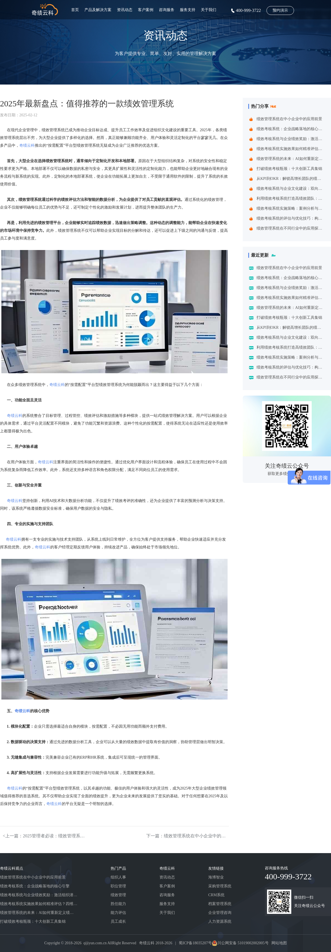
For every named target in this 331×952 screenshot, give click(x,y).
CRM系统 (216, 895)
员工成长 (118, 921)
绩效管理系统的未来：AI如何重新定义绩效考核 (291, 159)
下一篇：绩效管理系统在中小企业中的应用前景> (187, 835)
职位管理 (118, 886)
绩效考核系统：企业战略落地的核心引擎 (291, 129)
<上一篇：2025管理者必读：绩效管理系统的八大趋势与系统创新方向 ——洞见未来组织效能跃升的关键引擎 (44, 835)
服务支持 (187, 10)
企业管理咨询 (219, 913)
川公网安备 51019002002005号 (243, 943)
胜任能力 (118, 904)
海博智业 (216, 877)
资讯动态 (124, 10)
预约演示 (280, 10)
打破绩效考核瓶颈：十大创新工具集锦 (289, 169)
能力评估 (118, 913)
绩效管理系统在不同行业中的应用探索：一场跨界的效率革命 (291, 228)
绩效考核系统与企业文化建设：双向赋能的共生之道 (291, 188)
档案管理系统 (219, 904)
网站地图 (279, 943)
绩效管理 (118, 895)
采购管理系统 (219, 886)
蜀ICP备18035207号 (195, 943)
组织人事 (118, 877)
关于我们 (208, 10)
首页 (75, 10)
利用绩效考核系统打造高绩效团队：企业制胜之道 (291, 198)
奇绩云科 (27, 145)
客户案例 (145, 10)
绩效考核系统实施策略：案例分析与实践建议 (291, 208)
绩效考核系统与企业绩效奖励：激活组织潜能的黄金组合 (291, 139)
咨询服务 (166, 10)
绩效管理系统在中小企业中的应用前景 (289, 119)
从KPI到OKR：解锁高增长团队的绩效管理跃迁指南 (291, 179)
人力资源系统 (219, 921)
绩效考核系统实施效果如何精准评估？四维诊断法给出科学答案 (291, 149)
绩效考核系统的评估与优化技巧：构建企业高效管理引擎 (291, 218)
